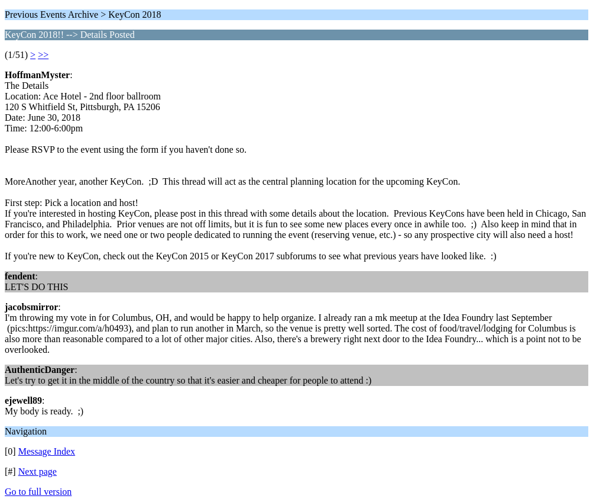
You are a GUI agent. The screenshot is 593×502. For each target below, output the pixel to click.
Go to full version (38, 492)
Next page (37, 471)
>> (43, 55)
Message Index (46, 451)
